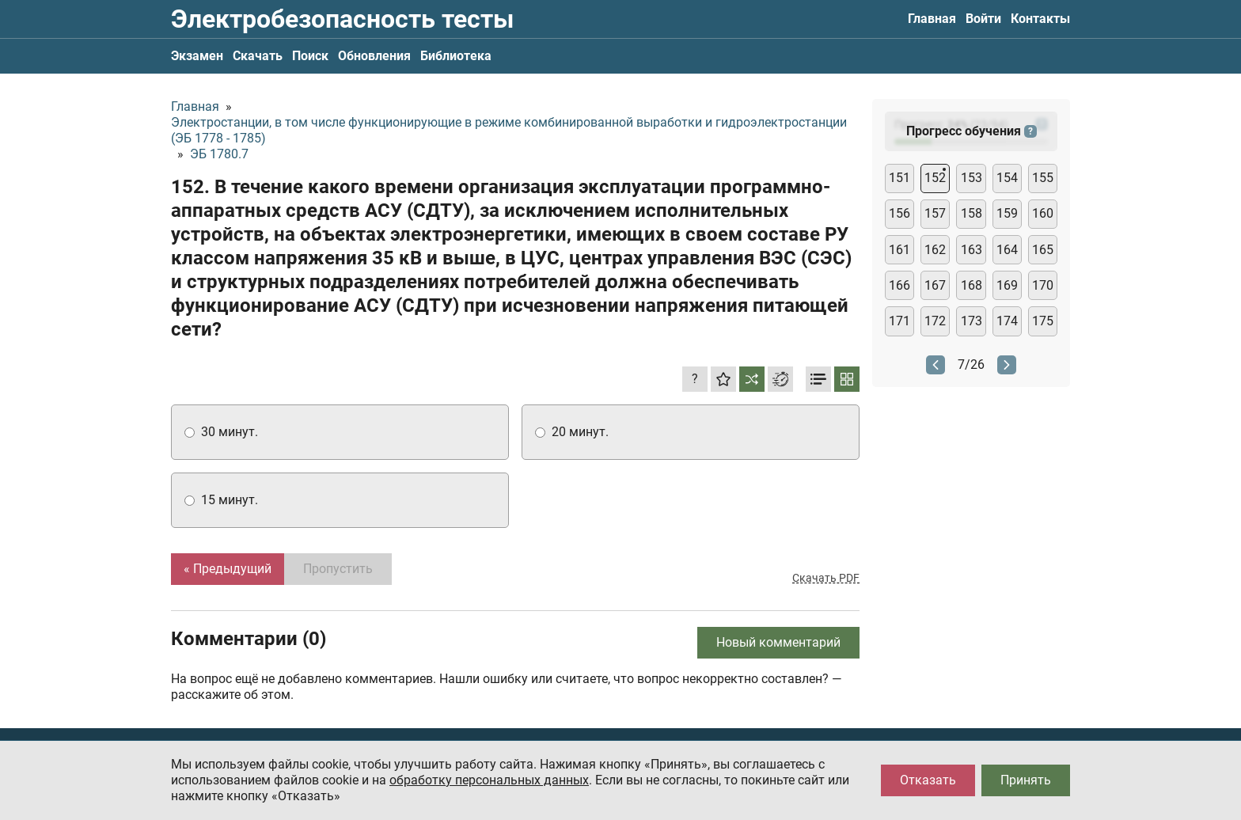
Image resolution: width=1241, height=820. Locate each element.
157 (935, 213)
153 (971, 177)
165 (1042, 249)
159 (1007, 213)
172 (935, 320)
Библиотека (455, 55)
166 (899, 285)
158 (971, 213)
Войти (983, 18)
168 (971, 285)
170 (1042, 285)
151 (899, 177)
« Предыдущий (227, 568)
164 (1007, 249)
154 (1007, 177)
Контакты (1040, 18)
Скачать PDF (826, 577)
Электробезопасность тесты (342, 19)
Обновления (374, 55)
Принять (1025, 780)
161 (899, 249)
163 (971, 249)
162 (935, 249)
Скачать (258, 55)
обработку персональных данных (489, 780)
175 (1042, 320)
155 (1042, 177)
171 (899, 320)
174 (1007, 320)
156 (899, 213)
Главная (932, 18)
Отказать (928, 780)
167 (935, 285)
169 (1007, 285)
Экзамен (197, 55)
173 (971, 320)
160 (1042, 213)
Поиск (310, 55)
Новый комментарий (778, 642)
